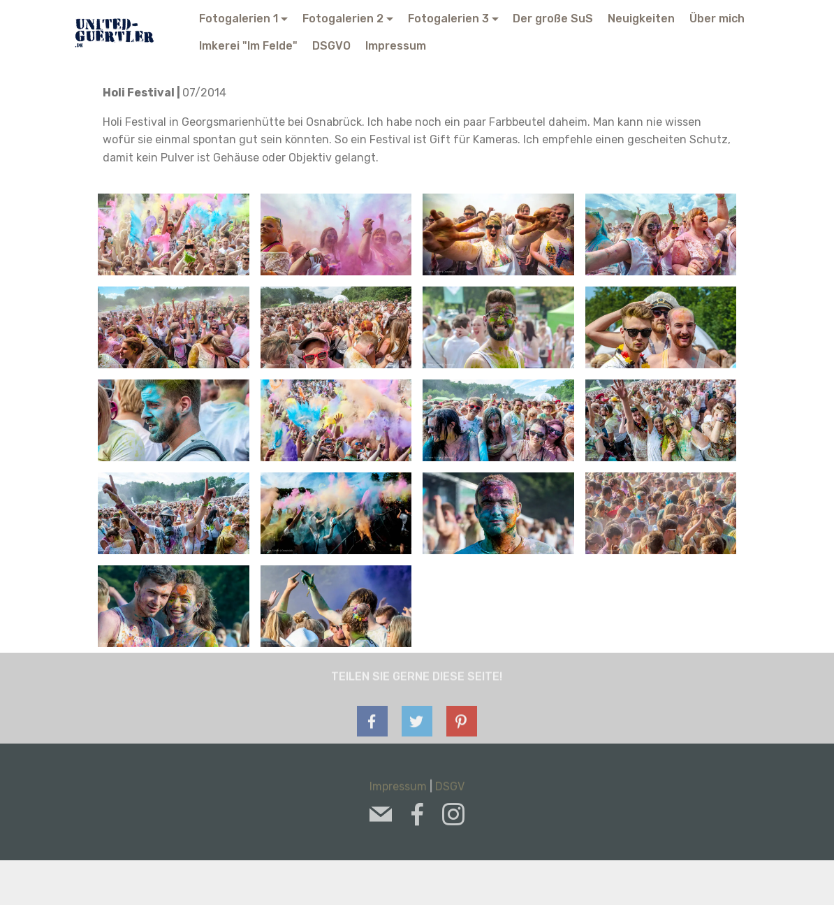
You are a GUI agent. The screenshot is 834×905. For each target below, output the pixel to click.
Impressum (395, 45)
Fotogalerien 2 (342, 18)
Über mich (717, 18)
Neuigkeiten (641, 18)
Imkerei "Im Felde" (248, 45)
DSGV (449, 790)
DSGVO (331, 45)
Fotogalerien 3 (448, 18)
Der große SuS (553, 18)
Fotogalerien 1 (238, 18)
